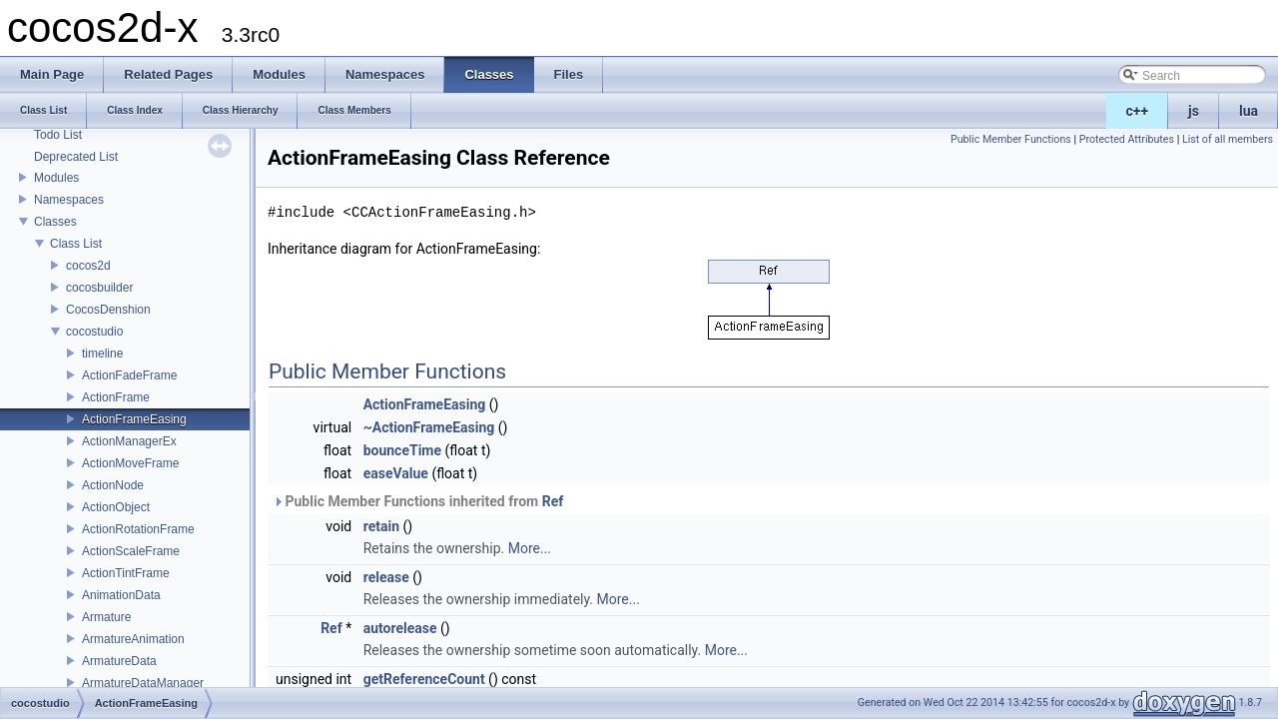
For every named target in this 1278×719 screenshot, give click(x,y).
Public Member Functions (1011, 139)
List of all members (1227, 139)
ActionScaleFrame (131, 551)
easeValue (395, 473)
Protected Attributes (1126, 139)
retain (381, 526)
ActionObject (116, 507)
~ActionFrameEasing (429, 427)
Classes (55, 222)
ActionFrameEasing (134, 419)
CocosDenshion (108, 310)
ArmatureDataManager (143, 683)
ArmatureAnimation (133, 639)
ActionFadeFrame (129, 375)
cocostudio (94, 332)
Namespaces (69, 200)
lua (1248, 111)
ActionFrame (116, 397)
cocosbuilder (99, 288)
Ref (553, 501)
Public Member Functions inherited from (418, 501)
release (386, 577)
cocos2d (88, 266)
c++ (1137, 111)
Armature (106, 617)
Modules (56, 178)
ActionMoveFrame (130, 463)
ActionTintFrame (126, 573)
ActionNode (113, 485)
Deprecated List (76, 157)
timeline (102, 353)
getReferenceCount (424, 679)
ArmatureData (119, 661)
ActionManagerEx (129, 441)
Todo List (58, 135)
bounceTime (402, 450)
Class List (76, 244)
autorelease (400, 628)
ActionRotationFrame (138, 529)
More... (529, 548)
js (1193, 111)
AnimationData (121, 595)
